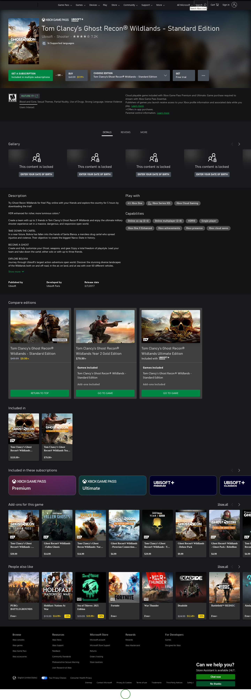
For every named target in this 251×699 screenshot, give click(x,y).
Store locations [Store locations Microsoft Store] (96, 662)
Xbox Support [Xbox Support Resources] (57, 645)
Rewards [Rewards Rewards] (129, 640)
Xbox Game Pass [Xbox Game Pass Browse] (19, 651)
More (159, 4)
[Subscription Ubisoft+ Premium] (183, 485)
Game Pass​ (63, 4)
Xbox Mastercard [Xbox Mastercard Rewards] (133, 645)
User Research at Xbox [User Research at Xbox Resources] (61, 668)
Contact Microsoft (104, 682)
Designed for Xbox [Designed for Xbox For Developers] (173, 645)
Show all (223, 504)
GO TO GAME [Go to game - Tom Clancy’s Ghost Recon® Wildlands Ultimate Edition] (170, 393)
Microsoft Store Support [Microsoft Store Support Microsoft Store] (100, 645)
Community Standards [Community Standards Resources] (61, 656)
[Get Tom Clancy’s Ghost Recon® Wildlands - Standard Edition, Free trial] (184, 75)
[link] (23, 437)
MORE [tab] (143, 132)
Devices (93, 4)
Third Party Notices (174, 682)
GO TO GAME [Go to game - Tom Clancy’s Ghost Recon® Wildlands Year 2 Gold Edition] (105, 393)
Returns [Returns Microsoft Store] (93, 651)
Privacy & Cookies (124, 682)
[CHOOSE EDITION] (130, 75)
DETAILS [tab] (107, 132)
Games (79, 4)
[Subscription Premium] (42, 485)
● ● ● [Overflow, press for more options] (203, 75)
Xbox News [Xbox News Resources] (57, 640)
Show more (16, 271)
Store (114, 4)
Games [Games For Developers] (168, 640)
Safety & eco (192, 682)
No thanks (215, 683)
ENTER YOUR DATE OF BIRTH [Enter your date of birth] (36, 174)
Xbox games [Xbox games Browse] (18, 645)
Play (105, 4)
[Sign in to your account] (229, 5)
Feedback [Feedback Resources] (56, 651)
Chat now (216, 676)
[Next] (239, 144)
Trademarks (157, 682)
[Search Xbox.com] (201, 4)
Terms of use (141, 682)
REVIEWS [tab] (125, 132)
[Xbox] (47, 5)
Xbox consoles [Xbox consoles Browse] (18, 640)
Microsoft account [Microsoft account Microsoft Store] (97, 640)
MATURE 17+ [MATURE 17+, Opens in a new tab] (29, 96)
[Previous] (232, 144)
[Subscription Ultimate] (112, 485)
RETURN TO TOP (40, 393)
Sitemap (88, 682)
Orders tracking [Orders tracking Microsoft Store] (96, 656)
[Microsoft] (24, 5)
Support (146, 4)
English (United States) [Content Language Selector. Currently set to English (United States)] (27, 677)
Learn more (137, 105)
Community (129, 4)
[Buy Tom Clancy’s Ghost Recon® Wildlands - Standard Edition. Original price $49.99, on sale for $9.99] (76, 75)
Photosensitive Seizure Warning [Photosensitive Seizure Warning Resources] (65, 662)
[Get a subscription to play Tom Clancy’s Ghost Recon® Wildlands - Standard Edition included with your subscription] (30, 75)
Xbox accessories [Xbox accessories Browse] (20, 656)
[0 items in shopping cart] (215, 4)
